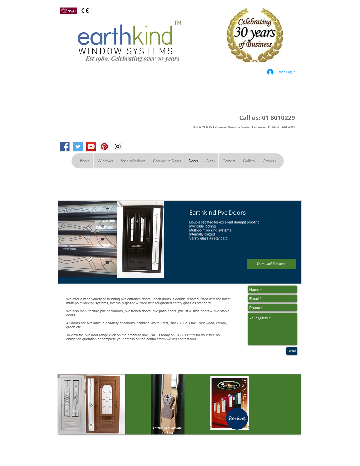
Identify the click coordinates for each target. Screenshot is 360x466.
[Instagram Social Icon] (117, 146)
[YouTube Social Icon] (91, 146)
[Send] (291, 351)
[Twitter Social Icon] (78, 146)
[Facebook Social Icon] (65, 146)
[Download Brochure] (271, 264)
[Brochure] (237, 419)
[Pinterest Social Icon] (104, 146)
